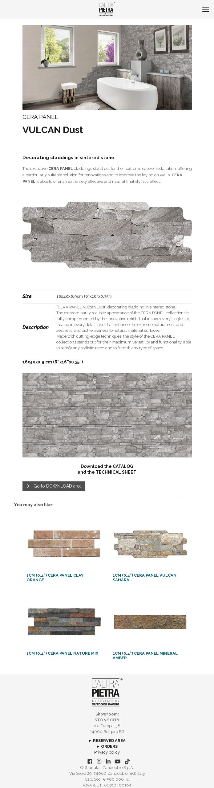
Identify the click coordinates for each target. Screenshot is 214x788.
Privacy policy (107, 752)
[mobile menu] (205, 9)
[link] (107, 234)
